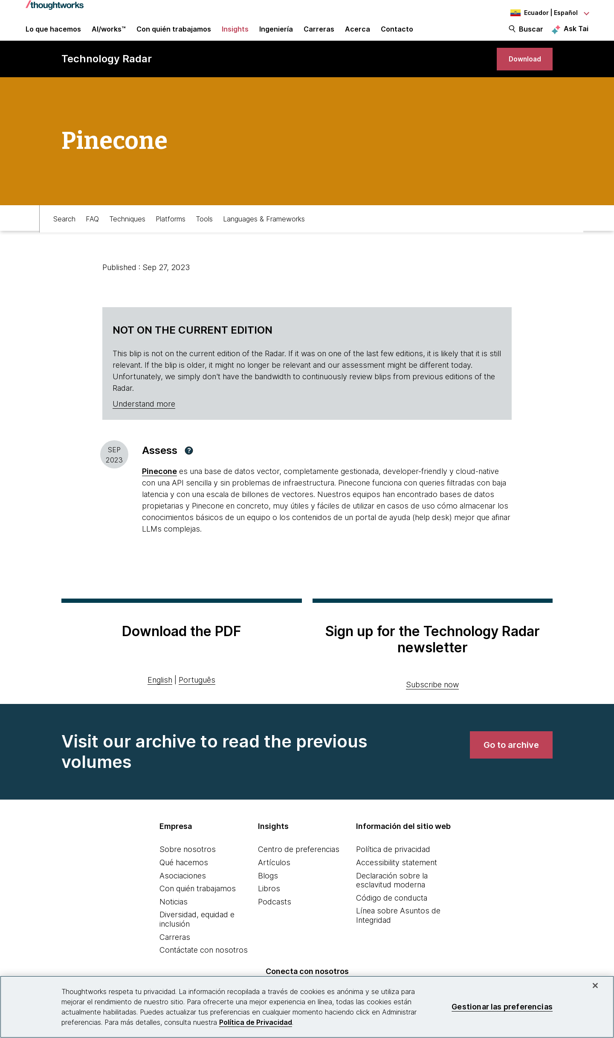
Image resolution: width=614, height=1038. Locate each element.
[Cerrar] (595, 985)
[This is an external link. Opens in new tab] (159, 487)
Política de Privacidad (255, 1022)
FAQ (92, 233)
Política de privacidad (393, 865)
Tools (204, 233)
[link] (520, 71)
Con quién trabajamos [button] (173, 35)
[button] (189, 466)
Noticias (173, 917)
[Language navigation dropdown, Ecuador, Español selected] (541, 13)
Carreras (174, 953)
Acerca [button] (357, 35)
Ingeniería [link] (276, 35)
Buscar (531, 35)
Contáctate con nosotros (203, 966)
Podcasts (274, 917)
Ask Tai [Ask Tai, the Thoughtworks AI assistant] (576, 34)
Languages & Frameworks (264, 233)
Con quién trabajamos (197, 904)
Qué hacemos (183, 878)
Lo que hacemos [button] (53, 35)
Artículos (274, 878)
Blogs (268, 891)
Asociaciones (182, 891)
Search (64, 233)
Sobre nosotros (187, 865)
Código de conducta (391, 914)
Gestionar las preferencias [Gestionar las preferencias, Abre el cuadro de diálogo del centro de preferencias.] (502, 1006)
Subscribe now (432, 700)
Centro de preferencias (298, 865)
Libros (269, 904)
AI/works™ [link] (109, 35)
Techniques (127, 233)
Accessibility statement (396, 878)
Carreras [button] (319, 35)
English (160, 696)
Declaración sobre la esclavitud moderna (392, 896)
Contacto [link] (397, 35)
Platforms (170, 233)
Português (197, 696)
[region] (307, 1007)
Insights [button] (235, 35)
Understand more (144, 420)
